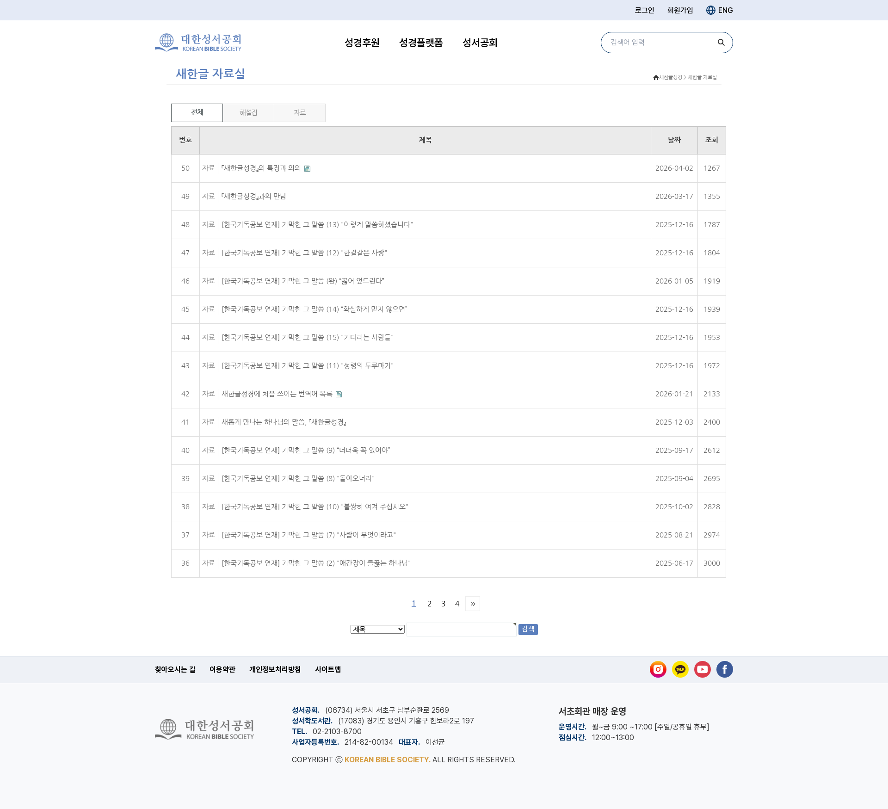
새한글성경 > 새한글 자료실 (688, 77)
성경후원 (362, 43)
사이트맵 (328, 669)
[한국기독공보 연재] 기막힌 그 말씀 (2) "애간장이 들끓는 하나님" (316, 563)
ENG (719, 10)
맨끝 (472, 603)
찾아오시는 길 (175, 669)
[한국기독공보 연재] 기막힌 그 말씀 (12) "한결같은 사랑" (304, 252)
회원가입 (680, 10)
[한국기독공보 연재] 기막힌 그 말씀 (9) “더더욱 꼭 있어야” (306, 450)
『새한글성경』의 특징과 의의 (262, 168)
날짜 (674, 140)
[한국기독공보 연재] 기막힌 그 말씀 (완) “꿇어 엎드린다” (303, 281)
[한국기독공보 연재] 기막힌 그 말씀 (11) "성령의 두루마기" (308, 365)
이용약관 (222, 669)
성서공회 (480, 43)
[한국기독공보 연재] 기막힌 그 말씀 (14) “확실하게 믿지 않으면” (314, 309)
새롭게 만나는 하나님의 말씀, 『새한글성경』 (284, 422)
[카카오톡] (680, 669)
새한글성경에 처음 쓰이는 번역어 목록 (278, 393)
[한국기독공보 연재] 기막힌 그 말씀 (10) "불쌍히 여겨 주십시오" (315, 506)
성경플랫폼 (421, 43)
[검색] (721, 42)
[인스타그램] (658, 669)
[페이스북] (724, 669)
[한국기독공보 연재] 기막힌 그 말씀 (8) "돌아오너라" (298, 478)
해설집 (248, 112)
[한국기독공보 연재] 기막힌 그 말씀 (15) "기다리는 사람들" (308, 337)
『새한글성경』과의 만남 (254, 196)
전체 (197, 112)
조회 (711, 140)
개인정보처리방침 (275, 669)
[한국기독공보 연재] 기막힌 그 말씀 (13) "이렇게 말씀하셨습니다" (317, 224)
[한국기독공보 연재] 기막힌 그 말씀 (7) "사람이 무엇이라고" (309, 534)
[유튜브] (702, 669)
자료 (299, 112)
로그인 (644, 10)
